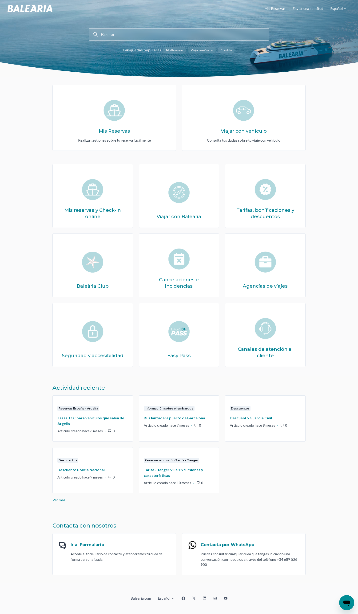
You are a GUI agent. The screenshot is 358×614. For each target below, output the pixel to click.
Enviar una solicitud (308, 8)
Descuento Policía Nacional (81, 469)
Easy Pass (179, 355)
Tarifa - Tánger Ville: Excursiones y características (173, 472)
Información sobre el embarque (169, 408)
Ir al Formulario (87, 544)
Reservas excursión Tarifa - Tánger (171, 460)
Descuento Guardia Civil (251, 418)
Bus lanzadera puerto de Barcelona (174, 418)
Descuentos (240, 408)
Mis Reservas (275, 8)
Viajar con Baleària (179, 216)
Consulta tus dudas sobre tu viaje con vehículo (243, 140)
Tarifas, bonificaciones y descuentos (265, 213)
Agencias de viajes (265, 286)
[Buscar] (179, 34)
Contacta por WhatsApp (227, 544)
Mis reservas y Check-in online (92, 213)
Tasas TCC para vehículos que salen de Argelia (90, 421)
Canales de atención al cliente (265, 352)
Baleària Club (93, 286)
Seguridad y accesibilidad (92, 355)
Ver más (86, 499)
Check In (226, 50)
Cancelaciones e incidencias (179, 283)
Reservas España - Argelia (78, 408)
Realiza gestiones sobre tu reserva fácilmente (114, 140)
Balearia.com (141, 598)
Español (338, 8)
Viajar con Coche (202, 50)
